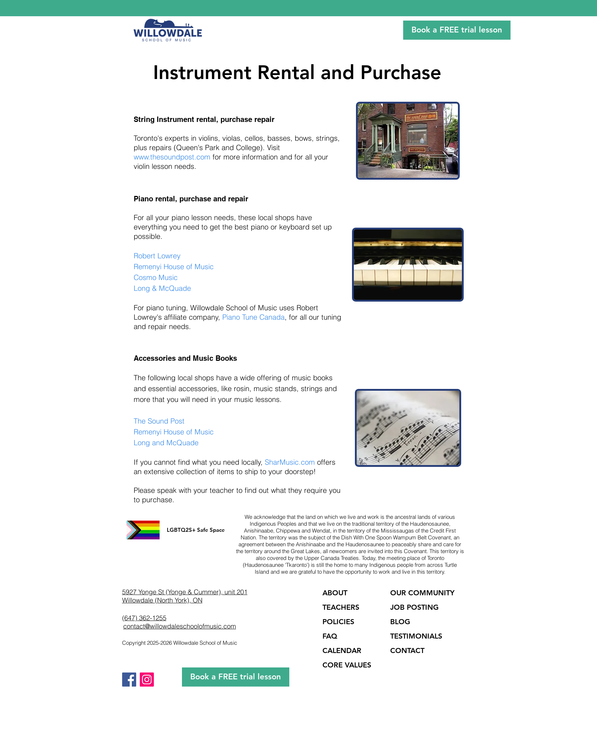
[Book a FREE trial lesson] (457, 30)
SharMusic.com (290, 461)
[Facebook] (129, 680)
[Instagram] (147, 680)
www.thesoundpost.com (172, 156)
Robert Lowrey (157, 255)
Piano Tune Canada (253, 316)
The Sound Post (159, 420)
